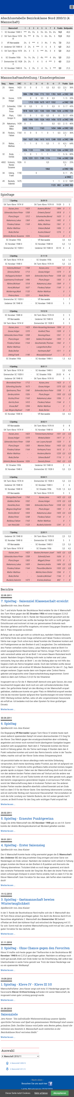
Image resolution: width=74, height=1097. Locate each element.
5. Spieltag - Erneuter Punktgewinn (27, 818)
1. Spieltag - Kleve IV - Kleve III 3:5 (26, 984)
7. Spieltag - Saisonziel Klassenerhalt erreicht (34, 601)
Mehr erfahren (41, 1093)
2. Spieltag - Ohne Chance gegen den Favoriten (35, 948)
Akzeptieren (59, 1093)
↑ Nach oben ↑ (37, 1080)
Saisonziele (9, 1014)
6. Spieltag (8, 724)
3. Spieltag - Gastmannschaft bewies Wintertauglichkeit (27, 901)
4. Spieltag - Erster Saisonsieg (23, 845)
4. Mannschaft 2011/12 (18, 1069)
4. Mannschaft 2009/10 (18, 1063)
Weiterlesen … (8, 709)
